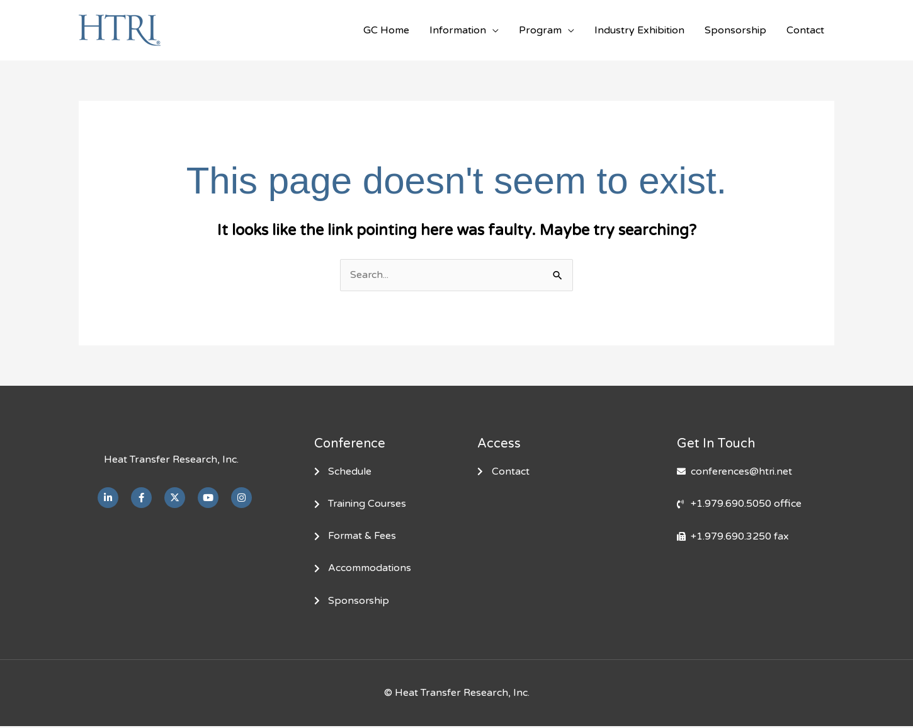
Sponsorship (735, 30)
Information (457, 30)
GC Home (386, 30)
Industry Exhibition (639, 30)
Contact (805, 30)
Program (540, 30)
